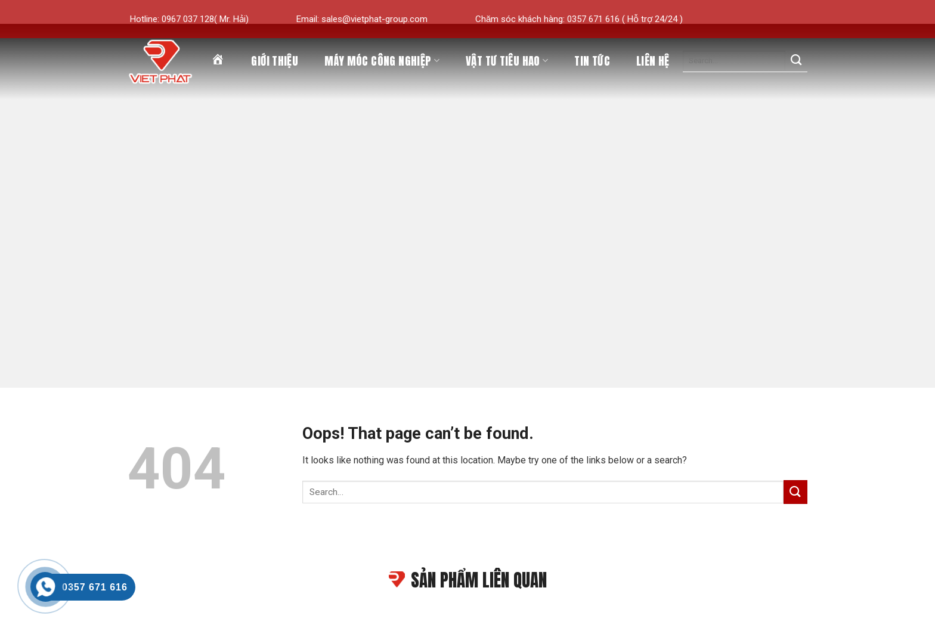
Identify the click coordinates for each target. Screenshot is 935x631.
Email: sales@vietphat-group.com (362, 19)
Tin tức (592, 60)
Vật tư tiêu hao (507, 60)
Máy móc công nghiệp (381, 60)
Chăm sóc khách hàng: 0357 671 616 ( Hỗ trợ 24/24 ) (579, 19)
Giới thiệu (274, 60)
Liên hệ (653, 60)
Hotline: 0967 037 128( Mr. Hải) (189, 19)
